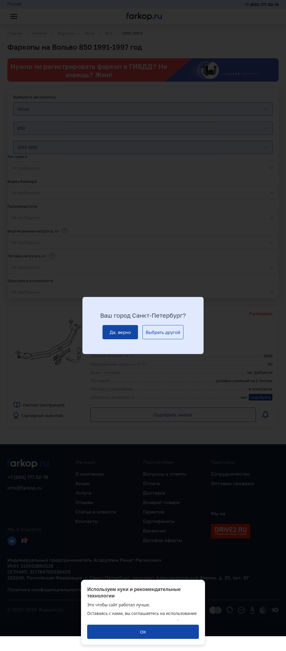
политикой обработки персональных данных (132, 619)
